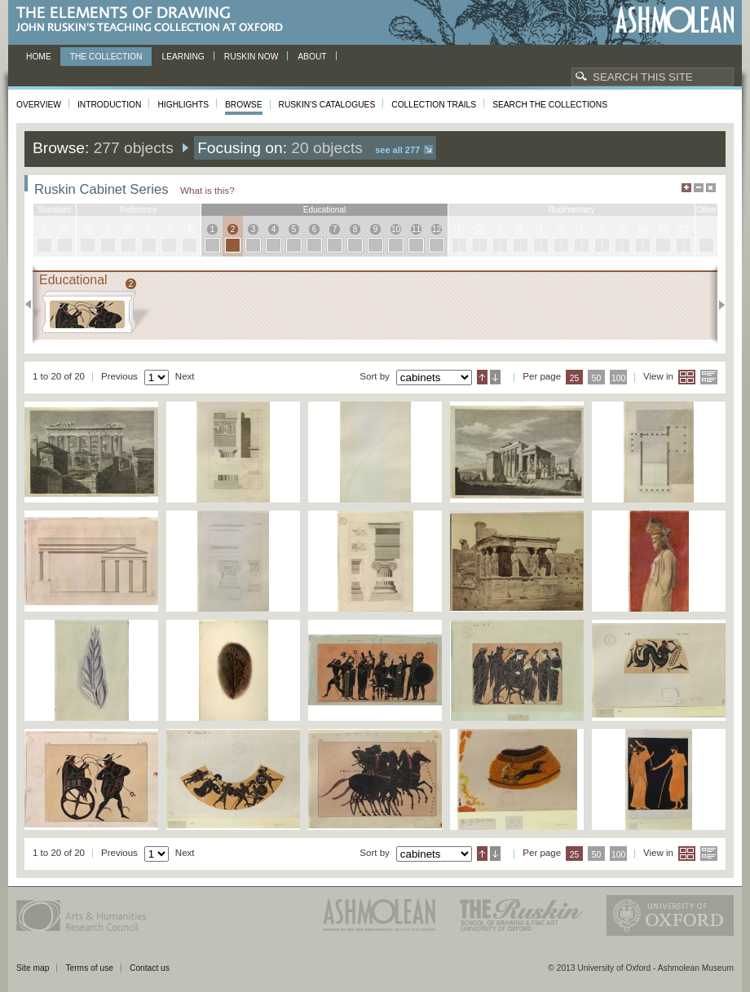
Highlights (183, 104)
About (312, 56)
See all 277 (397, 150)
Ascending (482, 377)
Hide (711, 187)
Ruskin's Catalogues (327, 104)
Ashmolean (674, 20)
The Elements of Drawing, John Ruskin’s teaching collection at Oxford (154, 20)
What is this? (207, 190)
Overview (38, 104)
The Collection (106, 56)
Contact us (150, 967)
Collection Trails (433, 104)
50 (597, 378)
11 (416, 229)
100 (618, 378)
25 (575, 378)
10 (395, 229)
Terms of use (89, 967)
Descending (495, 377)
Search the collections (549, 104)
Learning (182, 56)
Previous (33, 305)
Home (38, 56)
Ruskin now (251, 56)
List (708, 377)
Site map (32, 967)
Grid (686, 377)
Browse (243, 104)
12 (436, 229)
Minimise (699, 187)
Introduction (109, 104)
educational (324, 209)
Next (717, 305)
